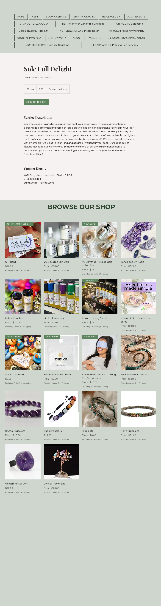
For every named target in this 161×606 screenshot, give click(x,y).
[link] (36, 102)
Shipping (27, 270)
